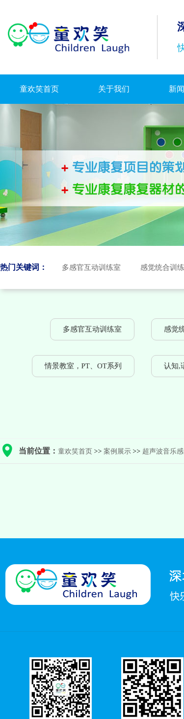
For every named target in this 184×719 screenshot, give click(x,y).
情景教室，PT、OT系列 (83, 366)
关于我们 (114, 89)
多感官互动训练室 (91, 267)
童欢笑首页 (39, 89)
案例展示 (117, 451)
